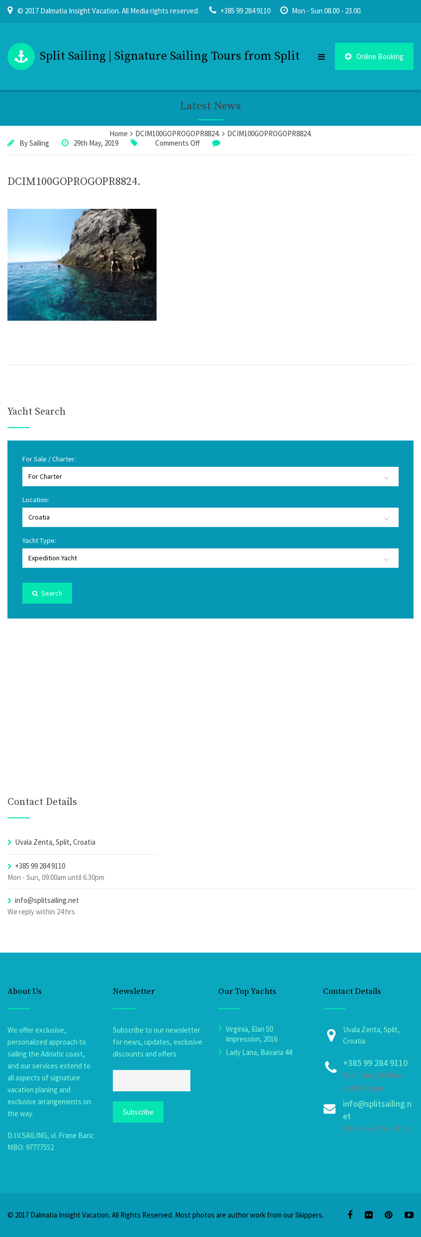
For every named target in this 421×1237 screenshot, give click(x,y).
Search (47, 593)
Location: (35, 499)
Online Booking (374, 56)
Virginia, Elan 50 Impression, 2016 (251, 1034)
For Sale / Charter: (49, 458)
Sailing (39, 143)
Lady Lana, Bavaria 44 (259, 1052)
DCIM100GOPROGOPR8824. (74, 181)
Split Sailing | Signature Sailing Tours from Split (170, 56)
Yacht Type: (39, 540)
